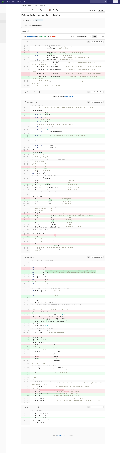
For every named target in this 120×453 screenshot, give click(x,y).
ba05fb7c (49, 5)
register (65, 435)
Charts (5, 40)
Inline (100, 36)
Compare (5, 37)
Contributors (6, 31)
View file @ (103, 41)
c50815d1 (38, 20)
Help (24, 1)
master (44, 20)
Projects (8, 1)
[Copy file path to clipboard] (47, 42)
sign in (71, 435)
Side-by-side (107, 36)
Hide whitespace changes (90, 36)
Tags (4, 27)
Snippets (19, 1)
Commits (5, 21)
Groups (13, 1)
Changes (32, 31)
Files (4, 18)
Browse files (98, 10)
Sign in (115, 2)
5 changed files (37, 36)
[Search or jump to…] (99, 2)
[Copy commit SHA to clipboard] (39, 10)
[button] (9, 451)
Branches (6, 24)
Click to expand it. (75, 96)
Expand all (78, 36)
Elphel (30, 5)
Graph (5, 34)
